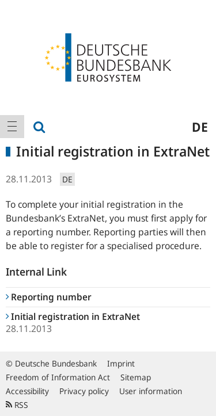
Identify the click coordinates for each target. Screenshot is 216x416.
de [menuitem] (200, 126)
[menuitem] (12, 126)
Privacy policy (84, 391)
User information (150, 391)
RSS (17, 404)
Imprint (121, 363)
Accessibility (27, 391)
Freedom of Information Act (58, 377)
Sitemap (135, 377)
